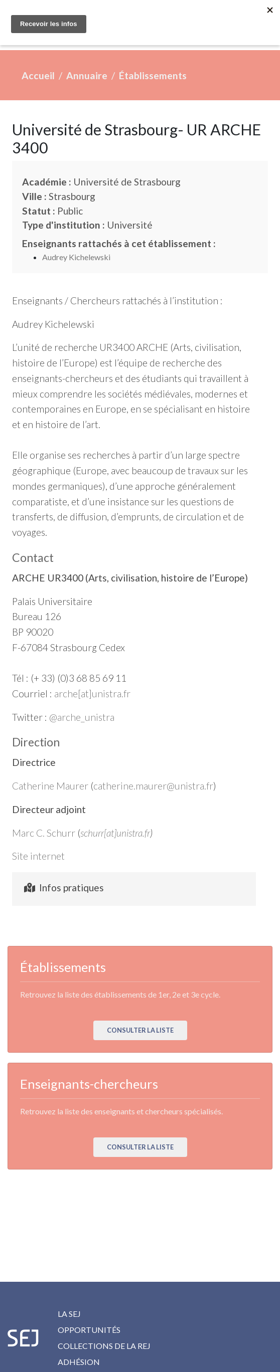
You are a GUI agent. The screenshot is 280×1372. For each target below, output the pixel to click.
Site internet (38, 856)
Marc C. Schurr (43, 833)
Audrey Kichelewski (76, 257)
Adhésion (79, 1361)
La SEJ (69, 1313)
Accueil (38, 75)
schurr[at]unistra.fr (115, 833)
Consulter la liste (140, 1030)
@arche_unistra (81, 717)
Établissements (153, 75)
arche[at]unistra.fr (92, 693)
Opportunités (89, 1329)
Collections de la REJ (104, 1345)
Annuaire (86, 75)
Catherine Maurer (50, 786)
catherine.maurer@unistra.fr (153, 786)
